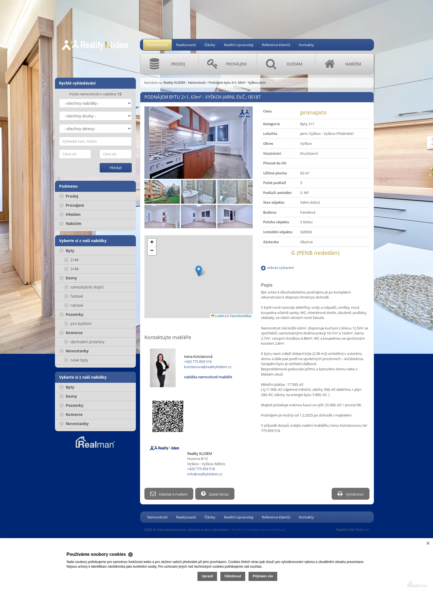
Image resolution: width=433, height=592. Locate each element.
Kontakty (306, 44)
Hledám (70, 214)
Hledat (116, 167)
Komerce (71, 332)
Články (209, 44)
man (362, 529)
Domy (68, 278)
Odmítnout (366, 569)
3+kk (72, 268)
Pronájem (72, 205)
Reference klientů (276, 44)
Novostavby (74, 350)
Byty (67, 250)
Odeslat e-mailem (169, 494)
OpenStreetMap (241, 316)
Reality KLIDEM (174, 82)
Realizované (186, 44)
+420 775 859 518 (198, 361)
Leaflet (217, 316)
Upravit (341, 569)
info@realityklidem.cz (204, 473)
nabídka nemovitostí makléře (208, 376)
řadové (74, 296)
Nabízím (70, 223)
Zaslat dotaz (215, 494)
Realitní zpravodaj (238, 44)
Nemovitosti (157, 44)
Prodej (69, 196)
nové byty (76, 360)
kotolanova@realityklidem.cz (207, 366)
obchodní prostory (84, 341)
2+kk (72, 259)
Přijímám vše (397, 569)
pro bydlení (78, 323)
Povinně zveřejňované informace (259, 529)
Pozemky (71, 314)
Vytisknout (350, 494)
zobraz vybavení (280, 267)
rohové (74, 305)
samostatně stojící (84, 287)
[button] (198, 271)
